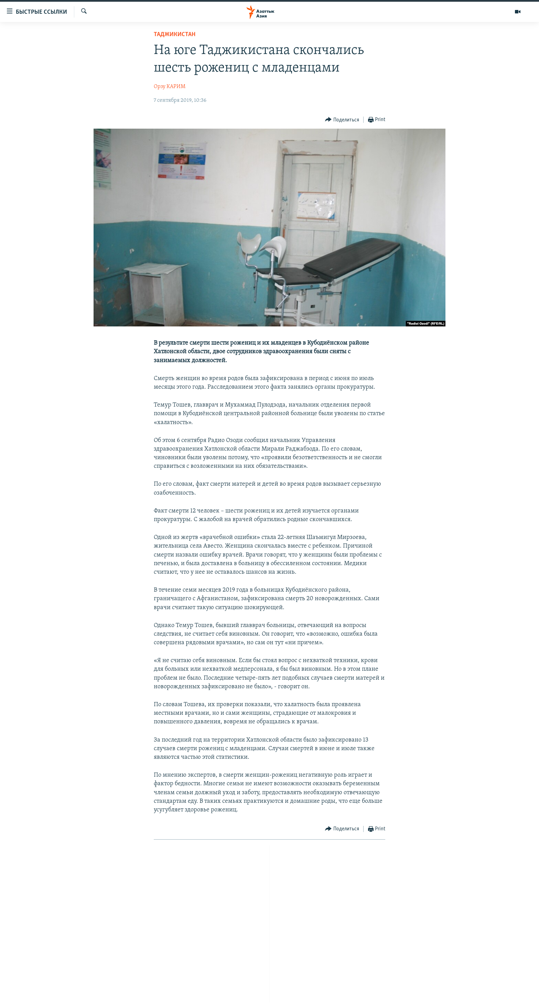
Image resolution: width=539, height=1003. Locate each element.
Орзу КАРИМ (169, 86)
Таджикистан (174, 34)
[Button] (342, 120)
